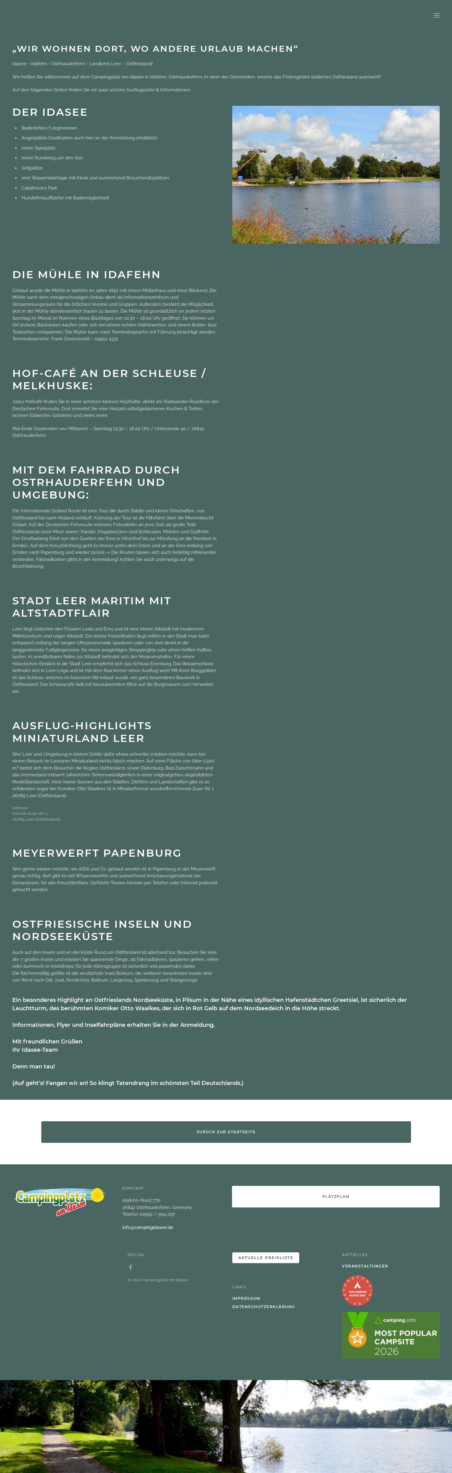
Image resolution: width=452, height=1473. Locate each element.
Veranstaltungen (365, 1266)
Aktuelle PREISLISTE (266, 1257)
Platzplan (336, 1196)
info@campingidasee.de (147, 1227)
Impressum (246, 1298)
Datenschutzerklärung (263, 1306)
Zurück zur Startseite (226, 1132)
